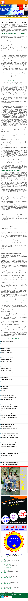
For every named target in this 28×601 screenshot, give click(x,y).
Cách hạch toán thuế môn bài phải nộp (7, 451)
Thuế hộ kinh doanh (4, 386)
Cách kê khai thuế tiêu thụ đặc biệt (6, 457)
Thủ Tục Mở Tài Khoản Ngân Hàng (6, 366)
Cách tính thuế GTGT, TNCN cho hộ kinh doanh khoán (9, 464)
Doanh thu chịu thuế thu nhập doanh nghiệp (7, 404)
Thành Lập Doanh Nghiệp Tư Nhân (6, 352)
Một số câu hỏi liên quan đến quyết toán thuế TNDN (9, 406)
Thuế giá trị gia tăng (4, 388)
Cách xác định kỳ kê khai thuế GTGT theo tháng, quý (9, 437)
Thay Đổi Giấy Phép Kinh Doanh (5, 368)
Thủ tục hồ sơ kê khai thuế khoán (6, 455)
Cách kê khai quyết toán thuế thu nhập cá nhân (8, 417)
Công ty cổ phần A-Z (4, 377)
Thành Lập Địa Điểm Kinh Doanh (5, 359)
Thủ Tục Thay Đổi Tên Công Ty (5, 370)
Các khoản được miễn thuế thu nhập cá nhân (8, 419)
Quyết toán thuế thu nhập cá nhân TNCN (7, 424)
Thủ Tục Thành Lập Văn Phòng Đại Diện (6, 357)
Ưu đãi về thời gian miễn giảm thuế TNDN (7, 399)
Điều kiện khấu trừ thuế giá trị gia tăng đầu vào (8, 444)
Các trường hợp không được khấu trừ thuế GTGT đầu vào (10, 442)
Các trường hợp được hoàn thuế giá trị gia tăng (8, 446)
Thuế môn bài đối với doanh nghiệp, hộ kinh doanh (8, 448)
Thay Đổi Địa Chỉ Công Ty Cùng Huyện (6, 372)
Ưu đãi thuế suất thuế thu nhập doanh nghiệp (8, 397)
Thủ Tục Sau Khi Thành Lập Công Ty (6, 361)
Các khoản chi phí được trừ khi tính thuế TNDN (8, 408)
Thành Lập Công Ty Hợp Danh (5, 350)
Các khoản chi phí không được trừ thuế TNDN (8, 415)
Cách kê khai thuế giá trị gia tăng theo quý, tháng (9, 435)
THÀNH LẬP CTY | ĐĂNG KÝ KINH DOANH (6, 341)
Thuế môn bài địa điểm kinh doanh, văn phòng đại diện (9, 453)
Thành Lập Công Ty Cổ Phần (5, 348)
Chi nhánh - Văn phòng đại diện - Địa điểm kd (7, 379)
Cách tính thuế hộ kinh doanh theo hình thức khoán (9, 462)
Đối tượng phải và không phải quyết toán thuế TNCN (9, 428)
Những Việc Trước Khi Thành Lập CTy (6, 343)
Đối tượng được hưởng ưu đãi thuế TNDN (7, 395)
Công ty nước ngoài (4, 381)
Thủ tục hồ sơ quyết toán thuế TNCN (6, 426)
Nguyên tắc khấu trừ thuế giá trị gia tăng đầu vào (9, 433)
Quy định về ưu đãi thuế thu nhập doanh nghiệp (8, 410)
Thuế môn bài (2, 390)
